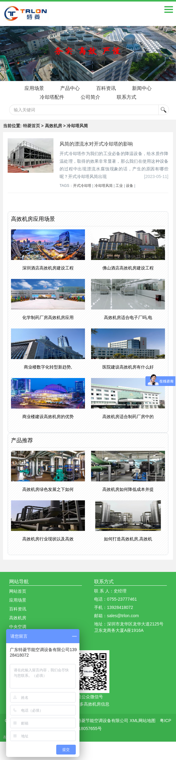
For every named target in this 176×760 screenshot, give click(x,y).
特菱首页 (31, 125)
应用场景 (34, 88)
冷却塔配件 (52, 97)
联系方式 (126, 97)
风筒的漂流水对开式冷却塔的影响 (96, 143)
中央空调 (17, 626)
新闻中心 (142, 88)
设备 (129, 186)
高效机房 (17, 617)
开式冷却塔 (82, 186)
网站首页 (17, 591)
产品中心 (70, 88)
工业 (119, 186)
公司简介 (90, 97)
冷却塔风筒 (103, 186)
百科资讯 (106, 88)
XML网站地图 (143, 720)
